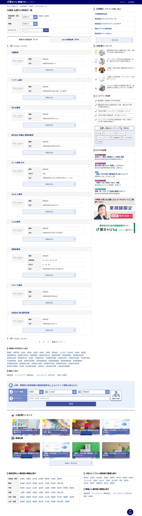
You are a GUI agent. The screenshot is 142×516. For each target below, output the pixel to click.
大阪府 (41, 492)
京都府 (34, 492)
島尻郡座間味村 (66, 361)
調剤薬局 (10, 375)
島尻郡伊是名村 (61, 363)
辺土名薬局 (15, 108)
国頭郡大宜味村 (23, 355)
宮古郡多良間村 (30, 366)
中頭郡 (31, 358)
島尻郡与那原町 (29, 361)
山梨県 (47, 488)
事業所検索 (23, 6)
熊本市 (92, 483)
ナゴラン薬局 (16, 80)
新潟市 (126, 480)
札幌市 (106, 477)
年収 (99, 133)
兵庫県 (47, 492)
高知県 (72, 497)
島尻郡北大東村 (37, 363)
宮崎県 (53, 501)
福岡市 (112, 477)
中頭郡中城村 (85, 358)
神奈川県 (60, 483)
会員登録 (131, 2)
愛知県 (72, 488)
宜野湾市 (16, 352)
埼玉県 (41, 483)
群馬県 (34, 483)
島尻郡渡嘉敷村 (53, 361)
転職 (99, 142)
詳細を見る (49, 70)
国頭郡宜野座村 (78, 355)
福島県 (59, 479)
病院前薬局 (15, 249)
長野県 (53, 488)
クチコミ (122, 133)
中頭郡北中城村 (73, 358)
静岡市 (112, 483)
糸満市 (41, 352)
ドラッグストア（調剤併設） (24, 375)
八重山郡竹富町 (50, 366)
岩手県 (34, 479)
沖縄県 (31, 6)
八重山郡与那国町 (64, 366)
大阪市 (92, 477)
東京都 (53, 483)
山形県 (53, 479)
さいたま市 (87, 480)
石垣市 (23, 352)
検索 (46, 30)
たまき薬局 (15, 222)
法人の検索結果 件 (70, 39)
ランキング (110, 133)
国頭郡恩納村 (66, 355)
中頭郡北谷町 (62, 358)
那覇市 (9, 352)
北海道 (22, 479)
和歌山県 (60, 492)
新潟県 (22, 488)
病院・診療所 (62, 375)
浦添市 (29, 352)
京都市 (131, 477)
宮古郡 (21, 366)
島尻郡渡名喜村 (12, 363)
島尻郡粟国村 (77, 361)
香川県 (59, 497)
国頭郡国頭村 (11, 355)
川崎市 (124, 477)
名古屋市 (99, 477)
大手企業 (128, 138)
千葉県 (47, 483)
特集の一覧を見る (71, 463)
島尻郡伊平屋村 (49, 363)
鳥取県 (22, 497)
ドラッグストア (103, 138)
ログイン (123, 2)
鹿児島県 (60, 501)
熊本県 (41, 501)
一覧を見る (114, 40)
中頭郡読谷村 (39, 358)
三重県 (22, 492)
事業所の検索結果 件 (28, 39)
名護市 (35, 352)
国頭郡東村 (34, 355)
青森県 (28, 479)
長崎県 (34, 501)
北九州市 (115, 480)
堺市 (120, 480)
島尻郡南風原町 (41, 361)
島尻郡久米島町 (73, 363)
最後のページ (57, 342)
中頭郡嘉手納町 (50, 358)
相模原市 (99, 483)
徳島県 (53, 497)
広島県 (41, 497)
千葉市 (107, 480)
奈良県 (53, 492)
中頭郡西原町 (11, 361)
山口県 (47, 497)
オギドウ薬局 (16, 285)
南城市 (77, 352)
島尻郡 (20, 361)
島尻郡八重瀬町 (12, 366)
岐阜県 (59, 488)
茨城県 (22, 483)
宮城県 (41, 479)
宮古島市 (70, 352)
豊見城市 (55, 352)
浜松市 (86, 483)
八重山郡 (41, 366)
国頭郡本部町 (56, 355)
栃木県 (28, 483)
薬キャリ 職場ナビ (12, 6)
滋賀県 (28, 492)
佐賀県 (28, 501)
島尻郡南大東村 (24, 363)
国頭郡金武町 (11, 358)
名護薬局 (14, 52)
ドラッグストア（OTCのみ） (46, 375)
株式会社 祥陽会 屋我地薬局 (22, 135)
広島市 (95, 480)
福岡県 (22, 501)
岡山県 (34, 497)
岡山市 (106, 483)
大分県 (47, 501)
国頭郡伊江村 (22, 358)
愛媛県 (65, 497)
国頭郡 (83, 352)
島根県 (28, 497)
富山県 (28, 488)
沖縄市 (48, 352)
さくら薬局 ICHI (17, 163)
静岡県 (65, 488)
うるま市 (63, 352)
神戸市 (118, 477)
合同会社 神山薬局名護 (20, 313)
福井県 (41, 488)
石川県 (34, 488)
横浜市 (86, 477)
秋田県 (47, 479)
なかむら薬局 (16, 194)
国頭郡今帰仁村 (44, 355)
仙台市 (101, 480)
